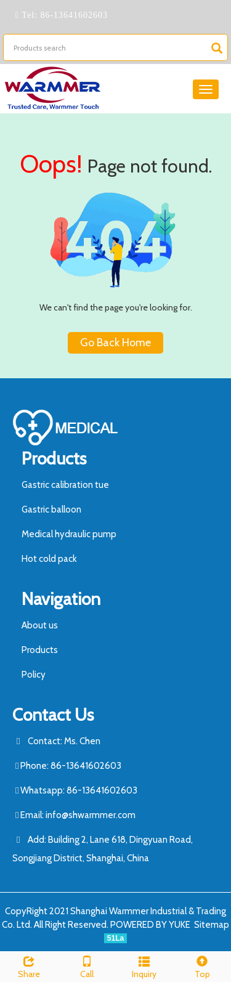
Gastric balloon (51, 509)
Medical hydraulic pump (69, 534)
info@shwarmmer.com (91, 815)
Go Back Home (115, 342)
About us (40, 625)
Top (202, 966)
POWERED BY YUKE (151, 924)
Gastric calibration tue (65, 484)
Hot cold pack (49, 558)
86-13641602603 (73, 15)
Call (87, 966)
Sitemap (211, 924)
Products (54, 458)
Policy (34, 674)
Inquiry (145, 966)
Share (29, 966)
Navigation (61, 598)
